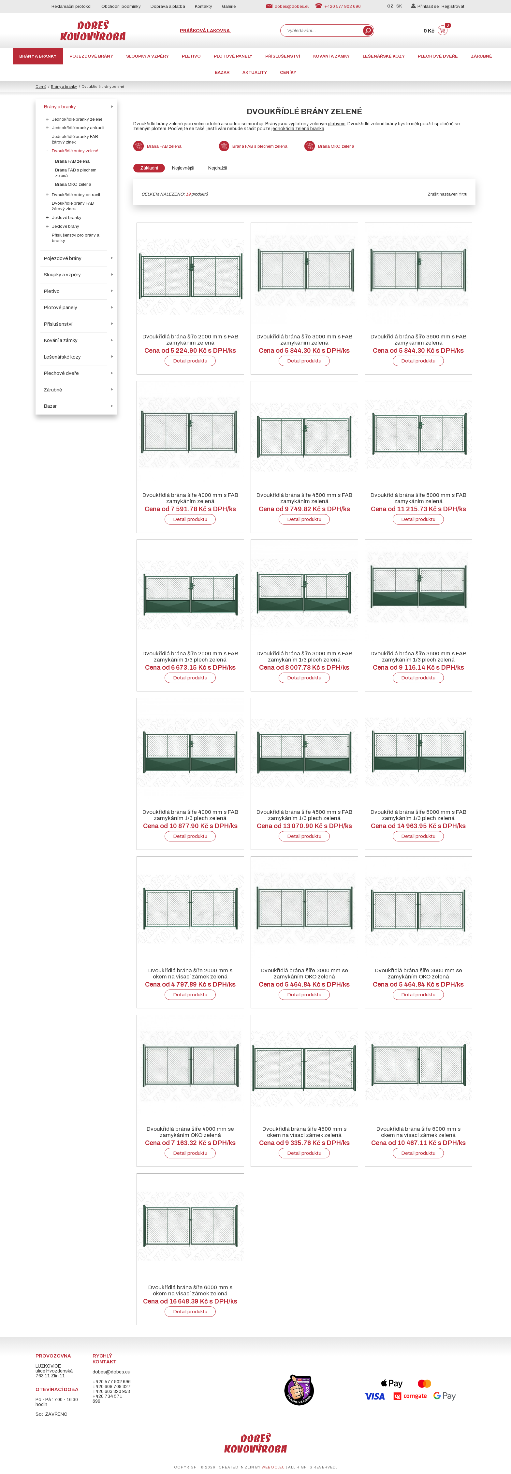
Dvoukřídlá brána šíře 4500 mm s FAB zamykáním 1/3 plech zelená (304, 815)
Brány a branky (37, 56)
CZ (390, 6)
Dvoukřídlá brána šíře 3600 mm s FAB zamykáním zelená (418, 340)
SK (399, 6)
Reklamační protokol (71, 6)
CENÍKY (288, 72)
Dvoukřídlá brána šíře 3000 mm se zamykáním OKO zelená (304, 973)
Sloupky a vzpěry (147, 56)
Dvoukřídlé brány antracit (76, 195)
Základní (149, 168)
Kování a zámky (331, 56)
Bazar (222, 72)
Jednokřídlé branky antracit (78, 128)
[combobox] (321, 30)
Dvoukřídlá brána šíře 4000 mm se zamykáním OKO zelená (190, 1132)
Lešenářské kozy (384, 56)
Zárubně (481, 56)
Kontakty (203, 6)
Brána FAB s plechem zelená (75, 173)
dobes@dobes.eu (292, 6)
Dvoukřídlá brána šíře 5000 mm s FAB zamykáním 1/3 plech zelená (418, 815)
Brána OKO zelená (73, 184)
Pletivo (191, 56)
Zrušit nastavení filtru (447, 194)
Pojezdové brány (91, 56)
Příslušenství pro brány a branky (75, 238)
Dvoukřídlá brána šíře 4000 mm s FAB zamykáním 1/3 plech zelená (190, 815)
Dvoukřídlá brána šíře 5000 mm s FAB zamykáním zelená (418, 498)
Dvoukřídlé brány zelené (75, 151)
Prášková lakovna (205, 30)
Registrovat (453, 6)
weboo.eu (273, 1467)
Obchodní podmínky (121, 6)
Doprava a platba (168, 6)
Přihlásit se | (426, 6)
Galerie (229, 6)
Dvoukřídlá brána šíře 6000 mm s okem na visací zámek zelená (190, 1290)
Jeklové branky (66, 217)
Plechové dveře (438, 56)
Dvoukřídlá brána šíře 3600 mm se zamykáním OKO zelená (418, 973)
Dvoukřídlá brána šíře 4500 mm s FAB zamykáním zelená (304, 498)
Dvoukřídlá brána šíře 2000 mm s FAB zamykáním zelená (190, 340)
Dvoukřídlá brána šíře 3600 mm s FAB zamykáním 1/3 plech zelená (418, 656)
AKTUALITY (254, 72)
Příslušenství (282, 56)
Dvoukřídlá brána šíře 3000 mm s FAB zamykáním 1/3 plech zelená (304, 656)
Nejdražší (217, 168)
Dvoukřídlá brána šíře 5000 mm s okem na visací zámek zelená (418, 1132)
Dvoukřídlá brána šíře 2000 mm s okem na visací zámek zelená (190, 973)
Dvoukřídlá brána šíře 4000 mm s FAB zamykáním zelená (190, 498)
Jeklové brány (65, 226)
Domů (41, 87)
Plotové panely (233, 56)
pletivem (336, 123)
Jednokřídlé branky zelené (77, 119)
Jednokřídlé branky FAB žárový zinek (75, 139)
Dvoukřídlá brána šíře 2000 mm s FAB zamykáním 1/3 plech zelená (190, 656)
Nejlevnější (183, 168)
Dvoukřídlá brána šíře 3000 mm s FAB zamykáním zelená (304, 340)
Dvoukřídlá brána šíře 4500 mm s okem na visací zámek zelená (304, 1132)
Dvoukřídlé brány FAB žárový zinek (73, 206)
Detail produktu (190, 360)
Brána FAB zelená (72, 161)
